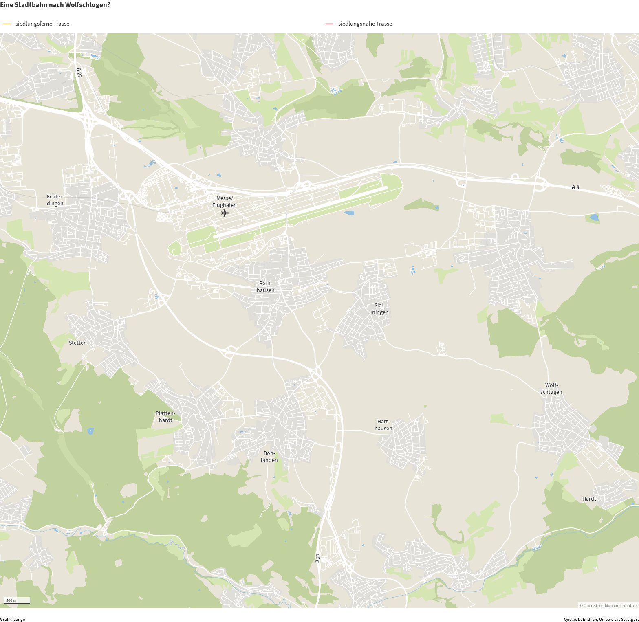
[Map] (319, 320)
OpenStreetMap (598, 605)
